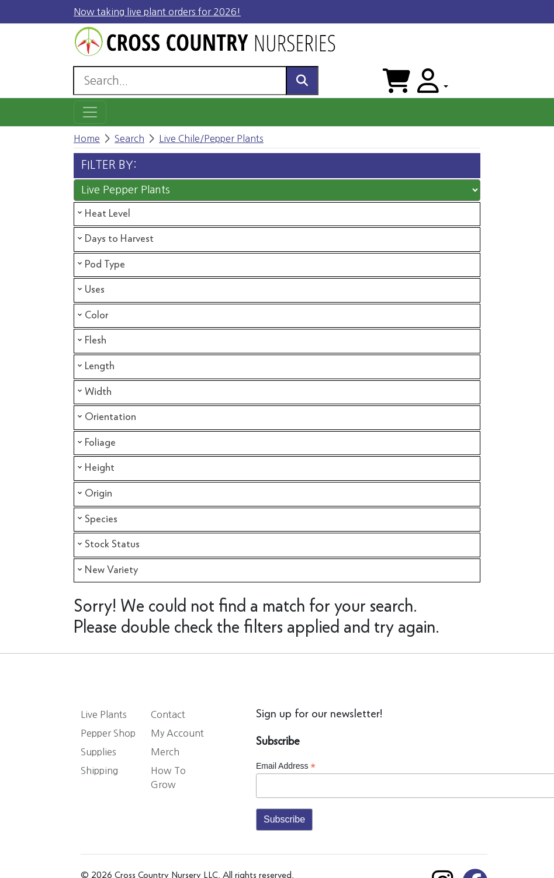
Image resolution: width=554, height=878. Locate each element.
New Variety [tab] (106, 570)
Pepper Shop (108, 733)
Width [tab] (93, 391)
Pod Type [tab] (100, 264)
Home (87, 138)
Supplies (98, 751)
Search (129, 138)
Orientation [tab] (105, 417)
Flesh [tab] (90, 340)
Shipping (99, 770)
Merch (165, 751)
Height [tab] (95, 468)
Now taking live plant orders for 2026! (157, 11)
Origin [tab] (93, 493)
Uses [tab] (90, 289)
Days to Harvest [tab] (114, 239)
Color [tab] (91, 315)
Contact (168, 714)
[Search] (179, 80)
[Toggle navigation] (90, 112)
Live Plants (104, 714)
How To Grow (168, 777)
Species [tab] (96, 518)
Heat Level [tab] (102, 213)
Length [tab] (95, 366)
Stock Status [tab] (107, 544)
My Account (177, 733)
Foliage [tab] (95, 443)
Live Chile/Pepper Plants (211, 138)
